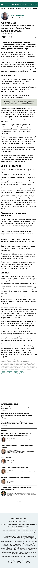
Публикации (11, 8)
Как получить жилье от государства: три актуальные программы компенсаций (16, 434)
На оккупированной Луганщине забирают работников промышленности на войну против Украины (17, 415)
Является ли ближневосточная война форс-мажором (17, 446)
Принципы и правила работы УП (19, 528)
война (3, 372)
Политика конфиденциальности (28, 524)
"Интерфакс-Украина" (14, 536)
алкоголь (10, 372)
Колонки (18, 8)
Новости (3, 8)
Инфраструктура (26, 8)
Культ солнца (6, 457)
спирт (21, 372)
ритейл (15, 372)
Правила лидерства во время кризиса (15, 467)
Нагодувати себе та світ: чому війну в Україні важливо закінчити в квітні (19, 103)
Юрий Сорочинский (17, 15)
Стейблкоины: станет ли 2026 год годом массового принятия (16, 488)
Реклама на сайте (6, 524)
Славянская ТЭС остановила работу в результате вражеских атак (17, 407)
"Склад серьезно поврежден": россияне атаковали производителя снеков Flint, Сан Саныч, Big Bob (18, 423)
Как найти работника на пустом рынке (15, 477)
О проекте (14, 524)
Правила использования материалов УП (19, 526)
